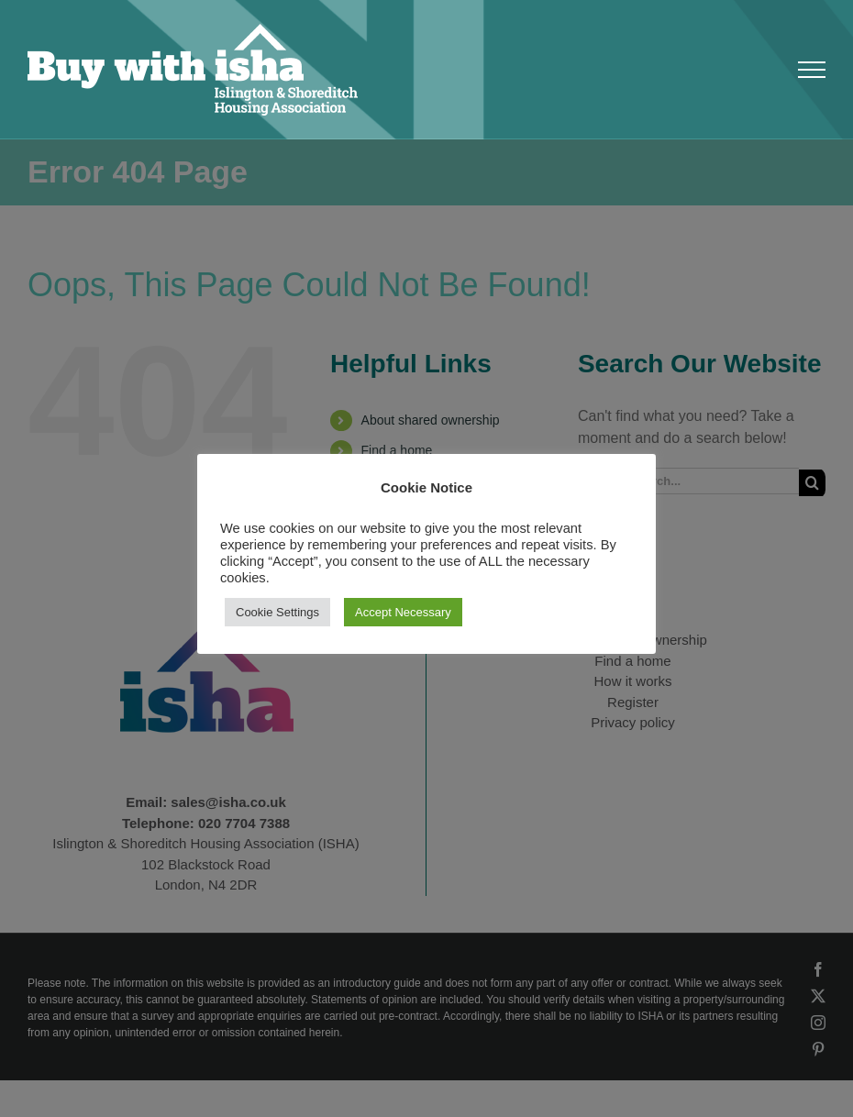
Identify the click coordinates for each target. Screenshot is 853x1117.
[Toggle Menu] (812, 69)
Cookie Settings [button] (277, 612)
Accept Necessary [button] (403, 612)
